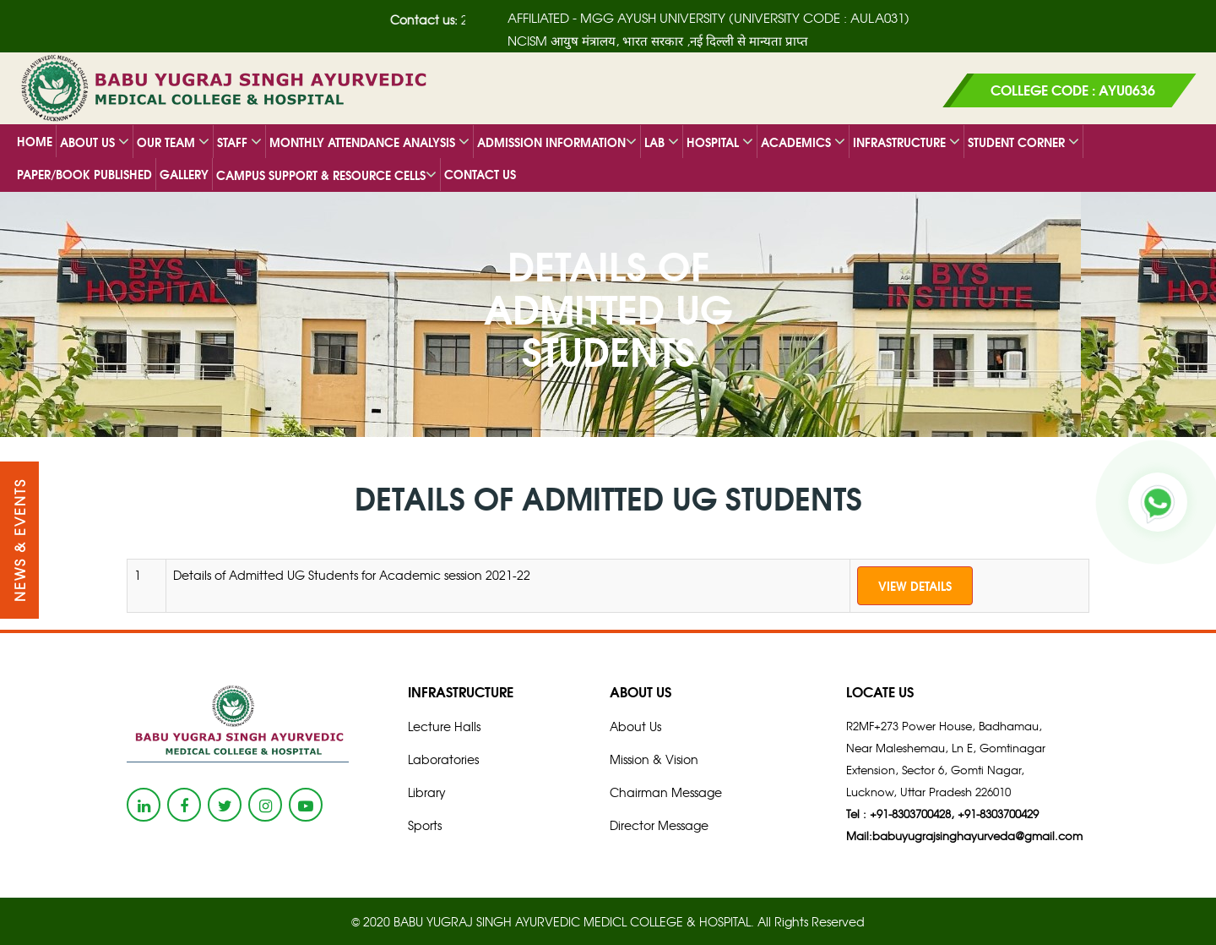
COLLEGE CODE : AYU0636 (1073, 89)
